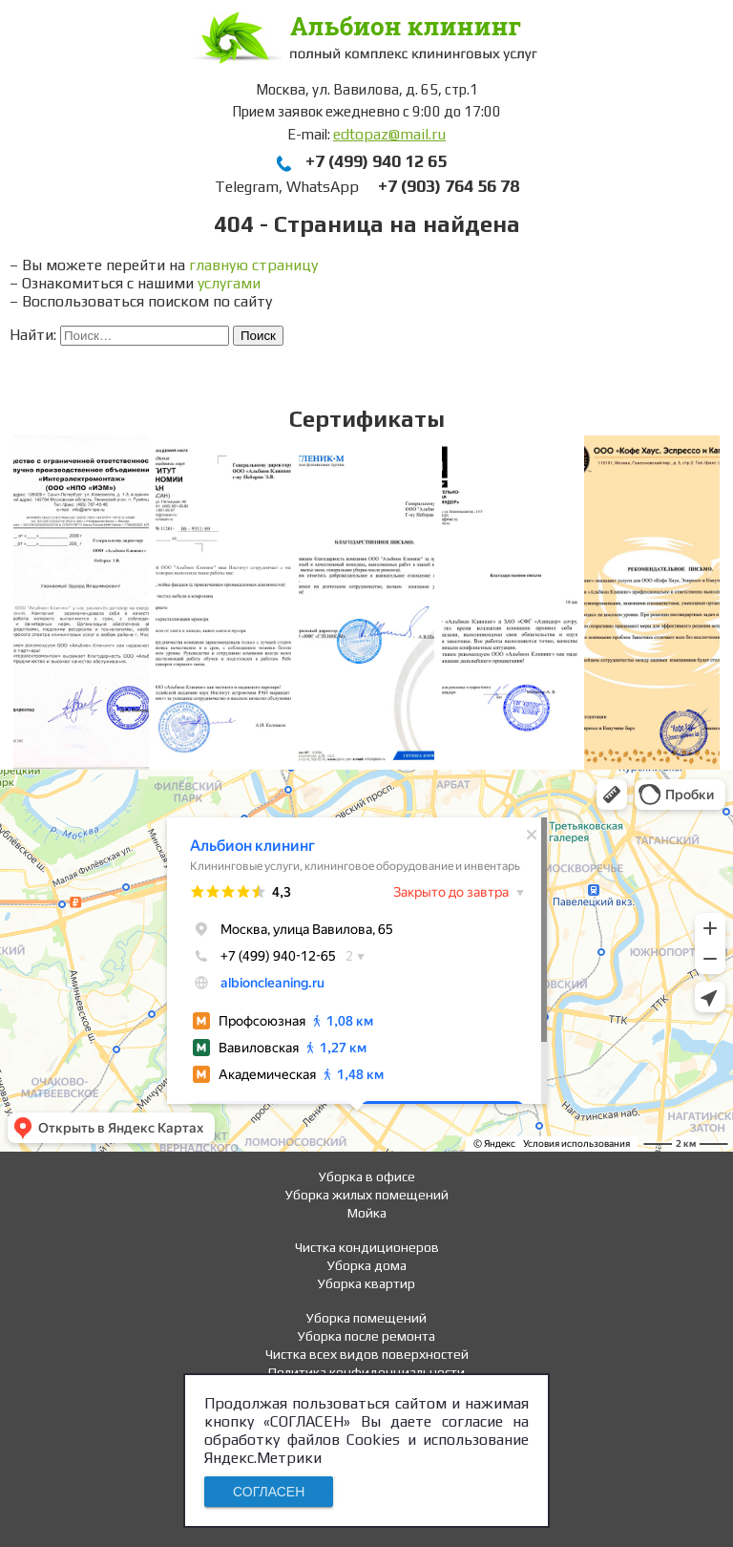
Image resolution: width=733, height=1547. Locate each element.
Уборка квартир (366, 1283)
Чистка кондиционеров (367, 1247)
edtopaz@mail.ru (389, 134)
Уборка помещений (366, 1317)
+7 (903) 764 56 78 (448, 186)
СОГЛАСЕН (268, 1491)
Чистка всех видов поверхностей (367, 1354)
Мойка (367, 1212)
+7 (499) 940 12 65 (376, 161)
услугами (229, 283)
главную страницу (253, 265)
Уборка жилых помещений (367, 1194)
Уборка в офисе (367, 1176)
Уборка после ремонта (366, 1336)
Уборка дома (367, 1265)
